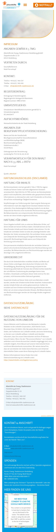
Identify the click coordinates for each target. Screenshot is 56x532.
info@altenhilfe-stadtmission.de (22, 86)
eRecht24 (12, 174)
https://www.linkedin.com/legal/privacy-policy (21, 360)
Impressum (8, 452)
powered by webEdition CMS (47, 416)
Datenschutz (19, 307)
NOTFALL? (45, 5)
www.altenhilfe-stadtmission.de (22, 448)
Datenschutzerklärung (12, 456)
